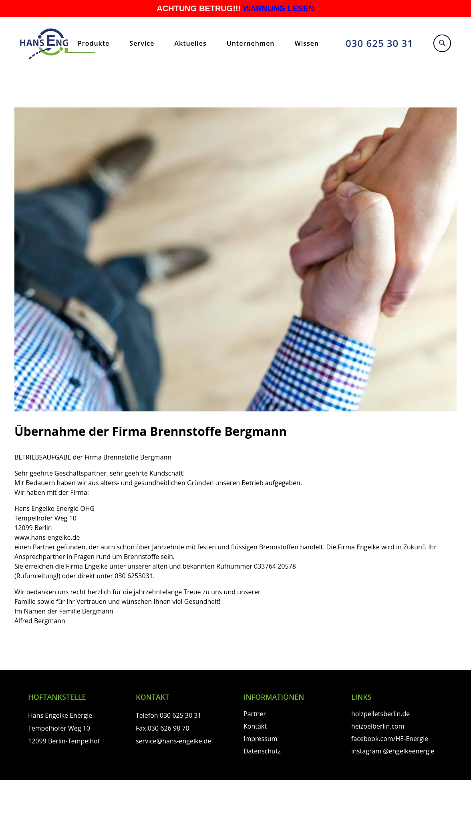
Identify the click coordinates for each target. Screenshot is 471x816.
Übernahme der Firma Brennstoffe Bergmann (150, 431)
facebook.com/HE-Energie (389, 738)
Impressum (260, 738)
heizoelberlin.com (378, 726)
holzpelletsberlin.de (380, 713)
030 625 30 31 (379, 43)
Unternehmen (251, 43)
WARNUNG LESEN (278, 8)
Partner (255, 713)
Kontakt (255, 726)
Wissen (307, 43)
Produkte (93, 43)
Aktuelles (190, 43)
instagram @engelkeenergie (392, 751)
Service (141, 43)
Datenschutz (262, 751)
